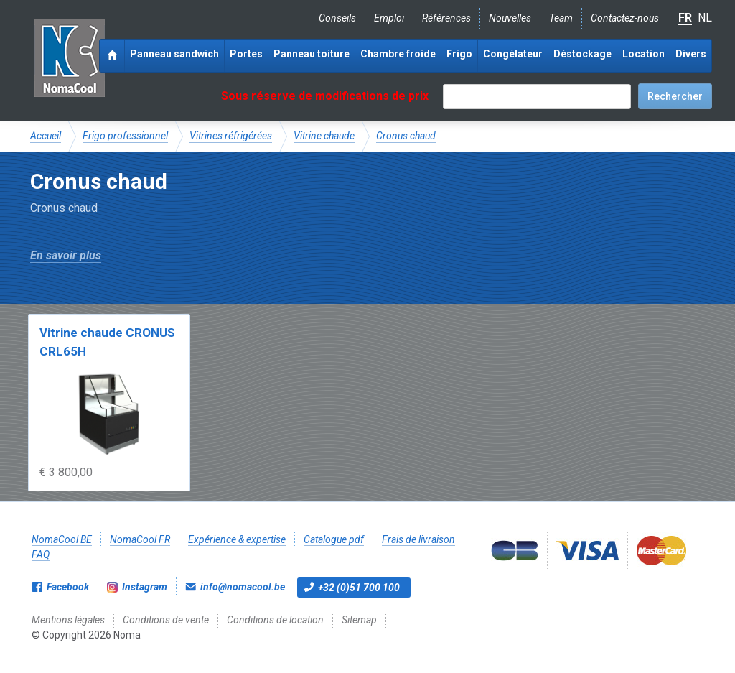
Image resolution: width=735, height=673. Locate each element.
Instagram (144, 587)
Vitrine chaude (324, 135)
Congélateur (513, 54)
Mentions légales (68, 620)
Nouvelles (510, 18)
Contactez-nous (625, 18)
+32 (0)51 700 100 (359, 587)
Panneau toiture (311, 54)
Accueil (45, 135)
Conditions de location (275, 620)
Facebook (68, 587)
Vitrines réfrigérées (230, 135)
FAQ (41, 554)
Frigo (459, 54)
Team (561, 18)
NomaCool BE (62, 539)
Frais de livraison (418, 539)
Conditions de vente (166, 620)
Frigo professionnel (125, 135)
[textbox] (537, 96)
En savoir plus (65, 255)
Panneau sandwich (174, 54)
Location (643, 54)
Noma (69, 57)
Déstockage (582, 54)
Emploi (389, 18)
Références (446, 18)
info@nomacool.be (242, 587)
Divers (690, 54)
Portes (246, 54)
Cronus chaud (406, 135)
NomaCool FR (140, 539)
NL (705, 17)
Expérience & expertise (237, 539)
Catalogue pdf (334, 539)
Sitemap (359, 620)
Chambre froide (398, 54)
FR (685, 17)
